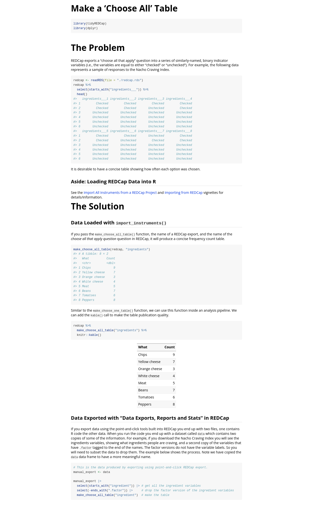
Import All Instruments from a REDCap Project (120, 193)
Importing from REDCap (183, 193)
